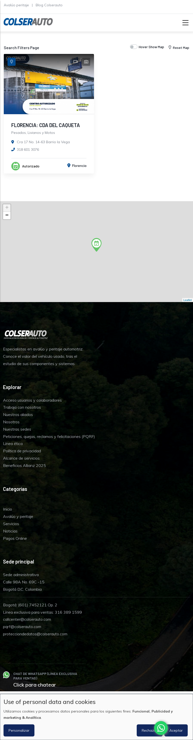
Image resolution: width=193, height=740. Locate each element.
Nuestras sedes (17, 429)
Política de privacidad (22, 450)
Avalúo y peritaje (18, 516)
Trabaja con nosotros (22, 407)
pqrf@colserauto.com (22, 626)
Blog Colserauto (49, 5)
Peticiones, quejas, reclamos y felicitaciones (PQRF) (49, 436)
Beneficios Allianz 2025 (24, 465)
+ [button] (7, 208)
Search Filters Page (21, 47)
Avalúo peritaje (16, 5)
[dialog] (96, 717)
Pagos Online (15, 538)
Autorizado (30, 166)
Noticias (10, 531)
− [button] (7, 215)
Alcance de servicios (21, 458)
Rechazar (150, 730)
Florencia (79, 165)
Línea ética (13, 443)
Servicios (11, 523)
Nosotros (11, 421)
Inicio (7, 509)
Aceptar (176, 730)
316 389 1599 (68, 612)
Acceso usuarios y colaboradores (32, 400)
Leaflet (187, 300)
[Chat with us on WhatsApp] (161, 728)
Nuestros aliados (18, 414)
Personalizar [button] (19, 730)
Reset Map (178, 47)
